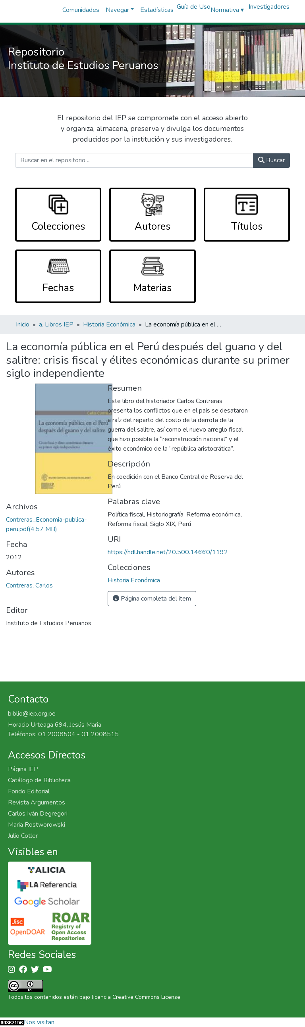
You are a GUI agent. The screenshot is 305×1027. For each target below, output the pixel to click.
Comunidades (80, 10)
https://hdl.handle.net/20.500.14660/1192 (168, 552)
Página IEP (23, 769)
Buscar (271, 160)
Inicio (22, 324)
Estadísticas (157, 10)
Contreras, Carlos (29, 585)
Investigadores (269, 6)
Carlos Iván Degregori (38, 813)
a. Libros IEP (56, 324)
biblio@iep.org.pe (32, 713)
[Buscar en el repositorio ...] (134, 160)
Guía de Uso (193, 6)
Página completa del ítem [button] (152, 598)
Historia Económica (109, 324)
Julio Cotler (23, 835)
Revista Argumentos (36, 802)
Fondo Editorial (29, 791)
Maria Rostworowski (36, 824)
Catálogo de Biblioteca (39, 780)
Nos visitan (39, 1022)
